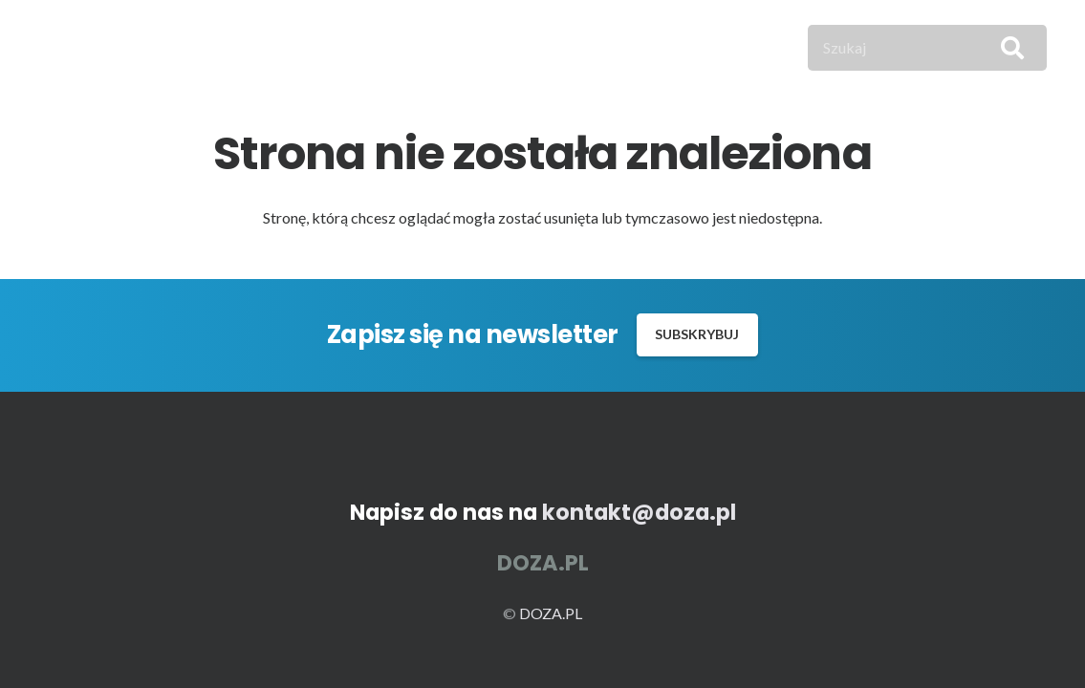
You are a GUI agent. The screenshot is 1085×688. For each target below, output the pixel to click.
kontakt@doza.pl (639, 512)
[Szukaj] (927, 48)
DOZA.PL (550, 613)
